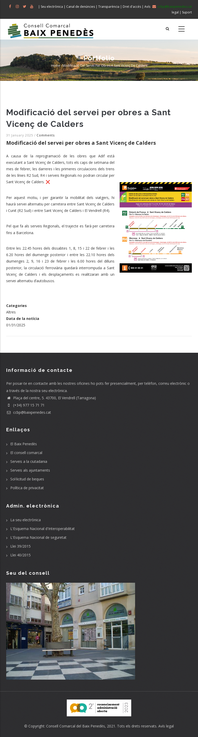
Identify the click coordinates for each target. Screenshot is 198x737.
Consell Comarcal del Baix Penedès (75, 726)
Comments (46, 135)
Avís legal (166, 726)
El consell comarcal (26, 452)
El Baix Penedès (23, 443)
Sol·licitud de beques (27, 479)
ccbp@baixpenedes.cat (28, 412)
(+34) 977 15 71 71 (25, 405)
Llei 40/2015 (20, 554)
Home (55, 65)
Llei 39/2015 (20, 546)
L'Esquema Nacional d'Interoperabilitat (42, 528)
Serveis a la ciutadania (28, 461)
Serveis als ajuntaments (30, 470)
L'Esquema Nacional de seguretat (38, 537)
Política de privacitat (27, 487)
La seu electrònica (25, 519)
